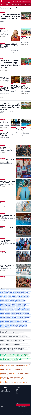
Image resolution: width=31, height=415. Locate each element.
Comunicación (21, 4)
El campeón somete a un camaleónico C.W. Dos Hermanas (7, 203)
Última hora (4, 4)
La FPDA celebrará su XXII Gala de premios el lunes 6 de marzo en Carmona (4, 78)
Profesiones (28, 4)
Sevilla (7, 4)
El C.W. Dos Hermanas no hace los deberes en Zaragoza (7, 228)
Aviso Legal (2, 406)
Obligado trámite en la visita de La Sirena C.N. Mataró (7, 266)
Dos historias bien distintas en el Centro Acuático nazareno (6, 253)
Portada (2, 4)
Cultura (25, 4)
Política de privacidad (28, 406)
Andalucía (10, 4)
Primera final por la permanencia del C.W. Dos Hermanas (7, 241)
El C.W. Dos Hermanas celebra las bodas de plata (6, 148)
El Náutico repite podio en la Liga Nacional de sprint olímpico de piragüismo (4, 30)
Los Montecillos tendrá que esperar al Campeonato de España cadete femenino (4, 121)
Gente (13, 4)
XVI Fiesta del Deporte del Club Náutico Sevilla (26, 38)
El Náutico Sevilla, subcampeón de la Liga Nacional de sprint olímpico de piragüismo (26, 87)
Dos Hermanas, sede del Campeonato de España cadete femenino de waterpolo (26, 130)
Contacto (1, 407)
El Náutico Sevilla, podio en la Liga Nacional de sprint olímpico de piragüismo (5, 45)
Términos (27, 412)
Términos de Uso (2, 405)
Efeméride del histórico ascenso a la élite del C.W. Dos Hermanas (15, 129)
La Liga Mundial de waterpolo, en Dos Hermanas (7, 216)
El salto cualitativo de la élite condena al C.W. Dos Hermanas (7, 182)
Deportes (16, 4)
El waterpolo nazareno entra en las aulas (7, 278)
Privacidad (22, 412)
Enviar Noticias (17, 409)
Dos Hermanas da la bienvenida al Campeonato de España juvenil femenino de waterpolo (7, 161)
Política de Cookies (3, 404)
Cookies (24, 412)
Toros (18, 4)
